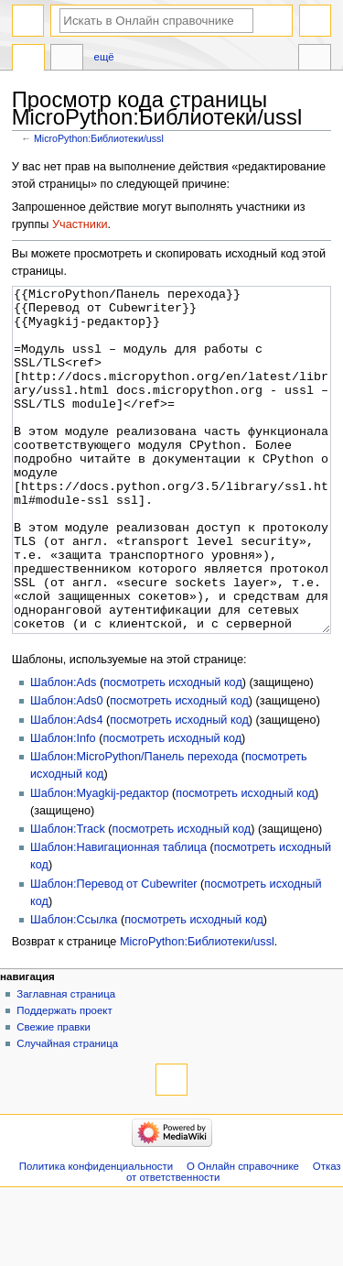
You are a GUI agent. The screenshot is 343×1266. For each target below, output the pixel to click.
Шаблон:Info (63, 807)
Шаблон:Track (67, 897)
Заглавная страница (65, 1062)
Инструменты (314, 59)
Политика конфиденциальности (96, 1234)
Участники (80, 224)
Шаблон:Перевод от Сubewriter (114, 952)
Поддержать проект (64, 1079)
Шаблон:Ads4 (66, 788)
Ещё (104, 56)
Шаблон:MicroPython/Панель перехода (134, 825)
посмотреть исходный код (172, 751)
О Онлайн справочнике (243, 1234)
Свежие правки (53, 1095)
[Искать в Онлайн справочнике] (156, 20)
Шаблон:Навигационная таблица (118, 916)
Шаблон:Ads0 (66, 769)
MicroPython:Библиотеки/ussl (99, 138)
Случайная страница (67, 1112)
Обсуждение (66, 59)
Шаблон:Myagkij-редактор (99, 862)
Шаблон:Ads (63, 751)
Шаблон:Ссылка (73, 988)
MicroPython (28, 59)
